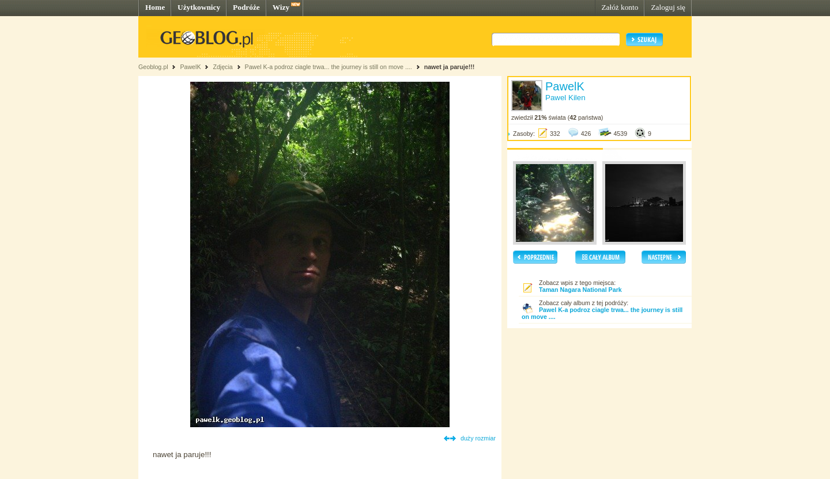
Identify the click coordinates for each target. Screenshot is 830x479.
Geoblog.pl (153, 66)
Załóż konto (619, 7)
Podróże (246, 7)
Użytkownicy (199, 7)
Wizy (281, 7)
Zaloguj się (668, 7)
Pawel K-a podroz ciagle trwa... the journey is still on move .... (328, 66)
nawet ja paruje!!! (449, 66)
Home (155, 7)
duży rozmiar (478, 438)
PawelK (190, 66)
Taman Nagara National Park (580, 289)
